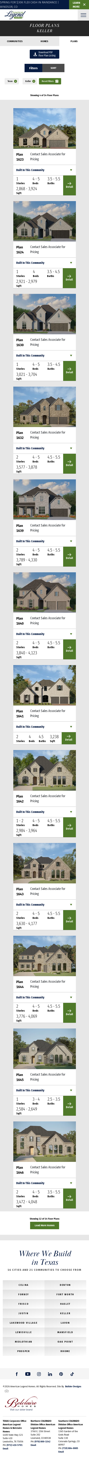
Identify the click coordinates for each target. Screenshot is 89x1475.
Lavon (65, 1322)
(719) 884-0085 (70, 1448)
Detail (69, 185)
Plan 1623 (20, 157)
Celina (24, 1285)
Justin (23, 1313)
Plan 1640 (20, 621)
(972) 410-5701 (15, 1445)
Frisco (23, 1303)
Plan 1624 (20, 250)
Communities (15, 41)
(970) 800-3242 (42, 1441)
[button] (53, 68)
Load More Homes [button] (44, 1225)
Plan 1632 (20, 435)
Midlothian (23, 1341)
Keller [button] (28, 81)
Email (5, 1448)
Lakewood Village (24, 1322)
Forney (23, 1294)
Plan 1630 (20, 342)
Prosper (23, 1351)
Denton (65, 1285)
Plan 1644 (20, 984)
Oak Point (65, 1341)
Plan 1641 (20, 713)
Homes (44, 41)
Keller (65, 1313)
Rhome (65, 1351)
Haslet (65, 1303)
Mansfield (65, 1332)
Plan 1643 (20, 891)
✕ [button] (84, 4)
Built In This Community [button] (30, 170)
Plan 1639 (20, 528)
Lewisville (24, 1332)
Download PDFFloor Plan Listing (44, 54)
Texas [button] (10, 81)
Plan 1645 (20, 1077)
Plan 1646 (20, 1170)
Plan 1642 (20, 799)
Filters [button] (33, 68)
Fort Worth (65, 1294)
